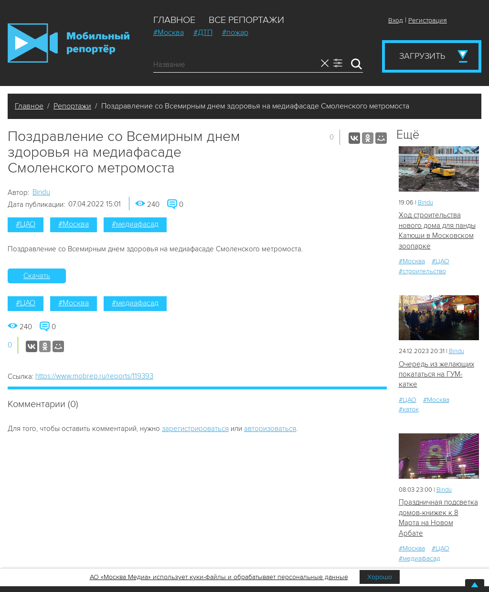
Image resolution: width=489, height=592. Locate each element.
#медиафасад (135, 224)
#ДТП (203, 32)
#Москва (168, 32)
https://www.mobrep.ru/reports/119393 (94, 376)
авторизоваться (270, 428)
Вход (395, 20)
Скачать (36, 275)
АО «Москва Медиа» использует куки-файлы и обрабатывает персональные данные (219, 577)
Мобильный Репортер (68, 43)
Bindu (41, 192)
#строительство (422, 271)
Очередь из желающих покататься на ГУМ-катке (436, 374)
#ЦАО (25, 224)
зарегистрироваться (195, 428)
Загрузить (422, 56)
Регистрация (427, 20)
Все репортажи (246, 20)
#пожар (235, 32)
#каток (409, 409)
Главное (174, 20)
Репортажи (72, 106)
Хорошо (379, 577)
